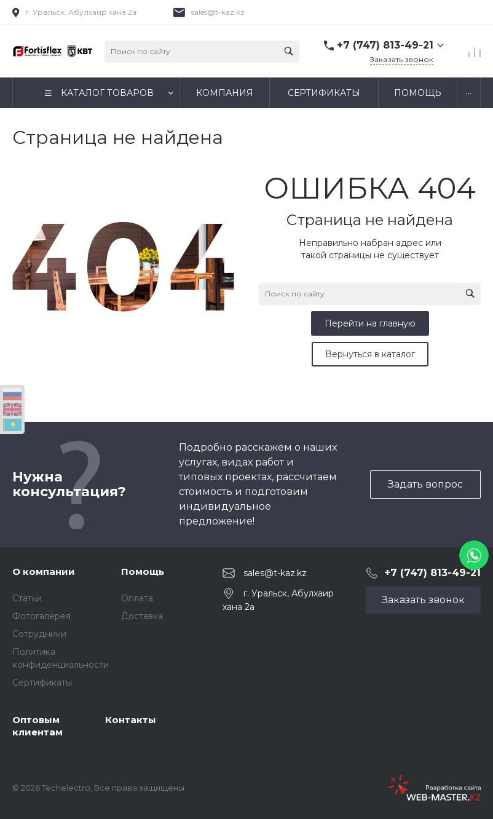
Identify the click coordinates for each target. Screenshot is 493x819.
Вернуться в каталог (370, 354)
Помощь (142, 571)
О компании (43, 571)
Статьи (27, 598)
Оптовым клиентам (37, 726)
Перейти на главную (370, 323)
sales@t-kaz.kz (218, 12)
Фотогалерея (41, 616)
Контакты (130, 720)
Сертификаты (42, 682)
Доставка (142, 616)
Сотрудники (39, 633)
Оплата (137, 598)
